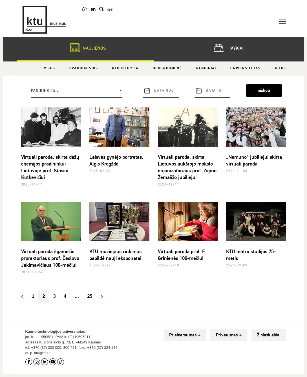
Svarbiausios (83, 68)
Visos (49, 68)
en (93, 9)
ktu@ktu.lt (42, 353)
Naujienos (85, 47)
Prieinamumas (184, 335)
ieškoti (264, 90)
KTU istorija (125, 68)
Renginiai (206, 68)
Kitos (280, 68)
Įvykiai (227, 47)
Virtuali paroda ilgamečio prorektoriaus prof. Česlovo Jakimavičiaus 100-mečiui (50, 258)
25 (89, 296)
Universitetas (245, 68)
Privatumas (229, 335)
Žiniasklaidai (269, 335)
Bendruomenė (167, 68)
